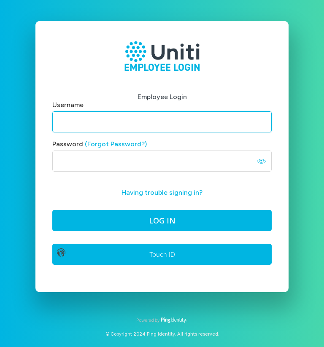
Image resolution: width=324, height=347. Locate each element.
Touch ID (162, 254)
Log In (162, 220)
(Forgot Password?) (116, 144)
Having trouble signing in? (162, 192)
